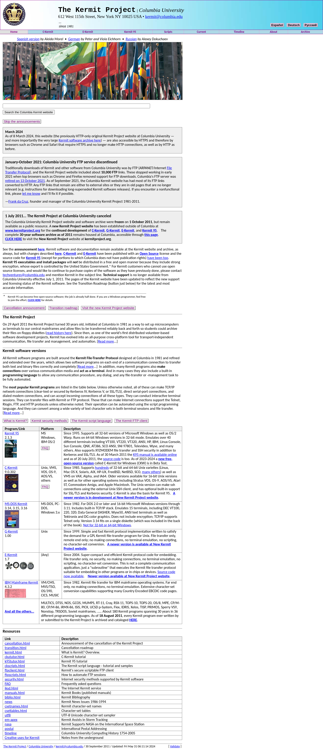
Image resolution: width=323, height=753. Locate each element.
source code (112, 460)
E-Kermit (88, 33)
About (273, 33)
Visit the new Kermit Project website (108, 309)
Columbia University (41, 748)
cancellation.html (17, 644)
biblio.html (12, 698)
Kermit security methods (49, 422)
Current (201, 33)
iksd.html (11, 689)
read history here (58, 334)
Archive (305, 33)
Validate (175, 748)
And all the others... (19, 613)
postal (9, 730)
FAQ (45, 449)
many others (151, 473)
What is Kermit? (15, 422)
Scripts (168, 33)
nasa (8, 725)
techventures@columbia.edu (24, 276)
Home (13, 33)
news (8, 703)
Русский (311, 26)
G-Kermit (11, 533)
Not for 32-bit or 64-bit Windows (107, 526)
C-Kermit (48, 33)
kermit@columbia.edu (164, 18)
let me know (31, 195)
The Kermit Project (14, 748)
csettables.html (16, 712)
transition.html (15, 649)
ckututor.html (14, 658)
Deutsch (294, 26)
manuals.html (15, 694)
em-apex (11, 721)
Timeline (239, 33)
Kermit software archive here (80, 142)
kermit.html (13, 653)
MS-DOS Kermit (16, 505)
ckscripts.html (15, 667)
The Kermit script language (91, 422)
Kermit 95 (130, 33)
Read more (106, 343)
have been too (157, 259)
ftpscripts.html (15, 676)
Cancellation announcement (24, 309)
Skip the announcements (22, 123)
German (74, 40)
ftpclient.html (14, 671)
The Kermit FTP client (131, 422)
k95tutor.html (15, 662)
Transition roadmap (63, 309)
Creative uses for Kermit (22, 739)
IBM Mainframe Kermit (21, 584)
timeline (11, 734)
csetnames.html (16, 707)
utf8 (8, 716)
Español (277, 26)
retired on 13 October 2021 (25, 182)
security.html (14, 680)
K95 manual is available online (155, 456)
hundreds (102, 469)
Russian (131, 40)
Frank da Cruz (18, 203)
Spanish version (28, 40)
